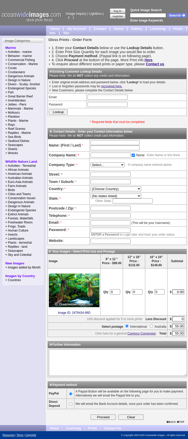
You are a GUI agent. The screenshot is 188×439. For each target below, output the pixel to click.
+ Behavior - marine (18, 56)
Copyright (30, 435)
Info (52, 33)
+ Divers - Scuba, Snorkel (22, 84)
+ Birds (10, 190)
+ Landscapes (14, 238)
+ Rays (10, 125)
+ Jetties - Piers (15, 104)
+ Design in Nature (18, 80)
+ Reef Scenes (15, 129)
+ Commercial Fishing (20, 60)
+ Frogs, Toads (15, 226)
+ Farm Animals (16, 186)
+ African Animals (17, 170)
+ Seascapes (14, 145)
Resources (9, 435)
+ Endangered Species (20, 88)
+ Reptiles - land (16, 246)
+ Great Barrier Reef (19, 96)
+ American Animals (18, 174)
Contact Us (112, 428)
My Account (77, 29)
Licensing (157, 29)
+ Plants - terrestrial (18, 242)
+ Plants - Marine (16, 120)
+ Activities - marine (18, 52)
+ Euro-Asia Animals (19, 182)
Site (66, 33)
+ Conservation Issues (20, 198)
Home (55, 29)
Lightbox (95, 13)
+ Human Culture (16, 230)
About (118, 29)
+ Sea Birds (13, 137)
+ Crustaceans (15, 72)
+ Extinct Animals (17, 214)
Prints (178, 29)
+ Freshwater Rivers (19, 222)
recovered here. (111, 86)
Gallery (136, 29)
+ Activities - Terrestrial (20, 166)
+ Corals (11, 68)
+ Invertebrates (15, 100)
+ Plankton (12, 116)
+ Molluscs (12, 112)
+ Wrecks (11, 153)
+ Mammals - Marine (19, 108)
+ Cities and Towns (18, 194)
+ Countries (13, 280)
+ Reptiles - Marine (18, 133)
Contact (100, 29)
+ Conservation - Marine (21, 64)
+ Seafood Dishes (17, 141)
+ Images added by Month (22, 267)
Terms (19, 435)
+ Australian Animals (19, 178)
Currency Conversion (142, 333)
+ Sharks (11, 149)
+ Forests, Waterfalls (19, 218)
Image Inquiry (76, 13)
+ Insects (11, 234)
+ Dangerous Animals (19, 76)
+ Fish (9, 92)
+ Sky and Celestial (18, 255)
